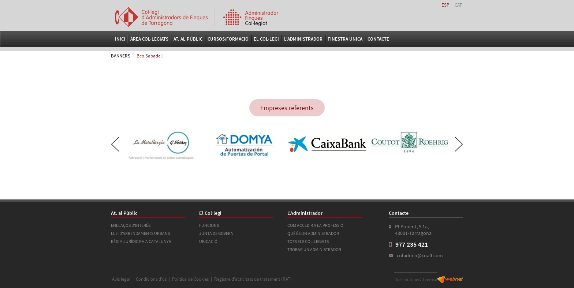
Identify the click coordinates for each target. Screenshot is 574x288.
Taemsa (429, 279)
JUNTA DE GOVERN (216, 233)
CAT (458, 5)
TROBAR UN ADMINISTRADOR (314, 249)
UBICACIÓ (208, 241)
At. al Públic (188, 39)
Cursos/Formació (228, 39)
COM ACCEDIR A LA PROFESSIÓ (315, 225)
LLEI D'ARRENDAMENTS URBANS (140, 233)
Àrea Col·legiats (149, 39)
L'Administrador (303, 39)
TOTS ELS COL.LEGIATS (308, 241)
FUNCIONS (209, 225)
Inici (120, 39)
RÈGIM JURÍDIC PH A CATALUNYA (141, 241)
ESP (445, 5)
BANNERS (120, 56)
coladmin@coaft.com (420, 255)
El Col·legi (266, 39)
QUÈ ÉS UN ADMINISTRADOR (313, 233)
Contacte (378, 39)
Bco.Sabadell (150, 56)
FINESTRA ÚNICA (345, 39)
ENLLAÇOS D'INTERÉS (130, 225)
